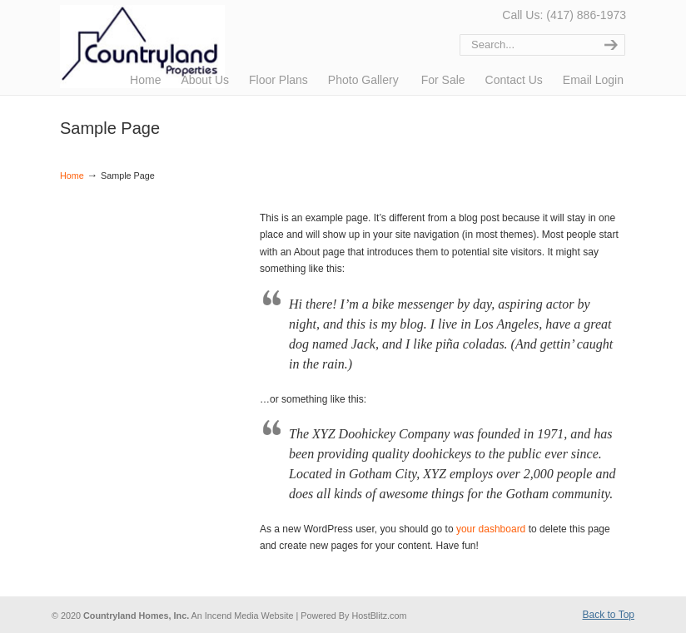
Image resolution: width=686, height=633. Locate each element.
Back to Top (608, 615)
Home (72, 176)
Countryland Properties (207, 46)
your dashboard (490, 529)
